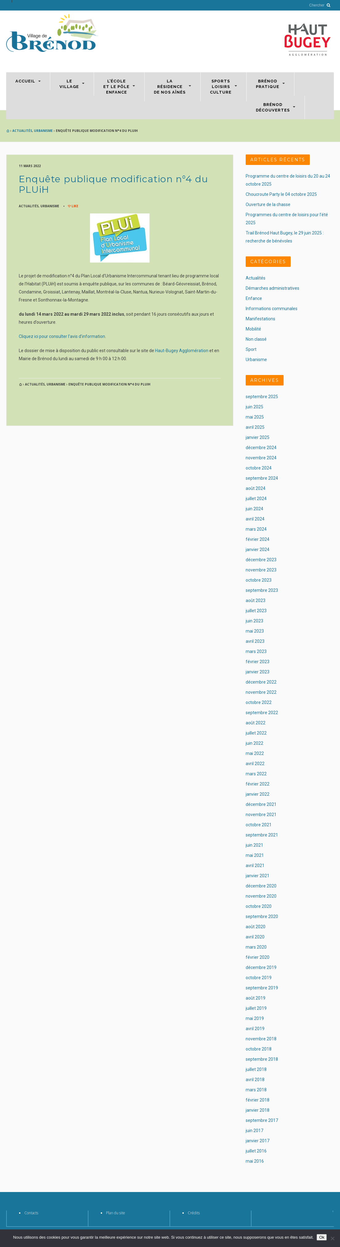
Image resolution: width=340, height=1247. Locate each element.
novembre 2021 (261, 814)
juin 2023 (254, 620)
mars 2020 (256, 947)
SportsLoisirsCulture (220, 87)
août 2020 (255, 926)
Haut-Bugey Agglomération (181, 350)
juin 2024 (254, 508)
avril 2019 (255, 1028)
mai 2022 (255, 753)
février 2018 (257, 1099)
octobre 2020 (259, 906)
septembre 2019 (262, 987)
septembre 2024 (262, 478)
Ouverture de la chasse (268, 204)
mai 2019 (255, 1018)
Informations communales (271, 308)
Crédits (194, 1212)
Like (74, 206)
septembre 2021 (262, 834)
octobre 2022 (259, 702)
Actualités (22, 130)
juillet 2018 (256, 1069)
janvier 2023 (257, 671)
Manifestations (260, 318)
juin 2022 (254, 743)
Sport (251, 349)
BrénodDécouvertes (273, 107)
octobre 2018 (259, 1049)
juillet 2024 (256, 498)
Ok (321, 1237)
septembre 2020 (262, 916)
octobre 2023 (259, 580)
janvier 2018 (257, 1110)
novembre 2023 (261, 569)
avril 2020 (255, 936)
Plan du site (115, 1212)
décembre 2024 (261, 447)
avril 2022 (255, 763)
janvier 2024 (257, 549)
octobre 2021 (259, 824)
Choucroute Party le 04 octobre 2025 (281, 194)
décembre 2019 (261, 967)
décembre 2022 (261, 682)
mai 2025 (255, 417)
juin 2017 (254, 1130)
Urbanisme (43, 130)
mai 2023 (255, 631)
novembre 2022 (261, 692)
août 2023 (255, 600)
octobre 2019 (259, 977)
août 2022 (255, 722)
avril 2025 (255, 427)
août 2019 (255, 998)
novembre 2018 (261, 1038)
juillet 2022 (256, 733)
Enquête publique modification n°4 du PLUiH (113, 184)
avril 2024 (255, 518)
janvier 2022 (257, 794)
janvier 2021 (257, 875)
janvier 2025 (257, 437)
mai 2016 (255, 1161)
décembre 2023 (261, 559)
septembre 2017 (262, 1120)
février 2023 (257, 661)
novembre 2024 (261, 457)
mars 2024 (256, 529)
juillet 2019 (256, 1008)
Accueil (25, 81)
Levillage (69, 84)
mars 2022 (256, 773)
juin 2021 (254, 845)
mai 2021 (255, 855)
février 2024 (257, 539)
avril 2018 (255, 1079)
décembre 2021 (261, 804)
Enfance (254, 298)
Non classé (256, 339)
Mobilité (253, 328)
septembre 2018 (262, 1059)
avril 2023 (255, 641)
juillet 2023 (256, 610)
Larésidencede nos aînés (170, 87)
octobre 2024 (259, 468)
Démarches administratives (272, 288)
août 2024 (255, 488)
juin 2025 (254, 406)
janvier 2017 (257, 1140)
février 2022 (257, 783)
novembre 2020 (261, 896)
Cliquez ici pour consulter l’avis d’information (62, 336)
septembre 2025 (262, 396)
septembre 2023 (262, 590)
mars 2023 (256, 651)
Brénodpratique (267, 84)
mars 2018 (256, 1089)
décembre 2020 (261, 885)
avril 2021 (255, 865)
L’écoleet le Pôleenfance (116, 87)
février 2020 (257, 957)
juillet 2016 (256, 1150)
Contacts (31, 1212)
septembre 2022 (262, 712)
